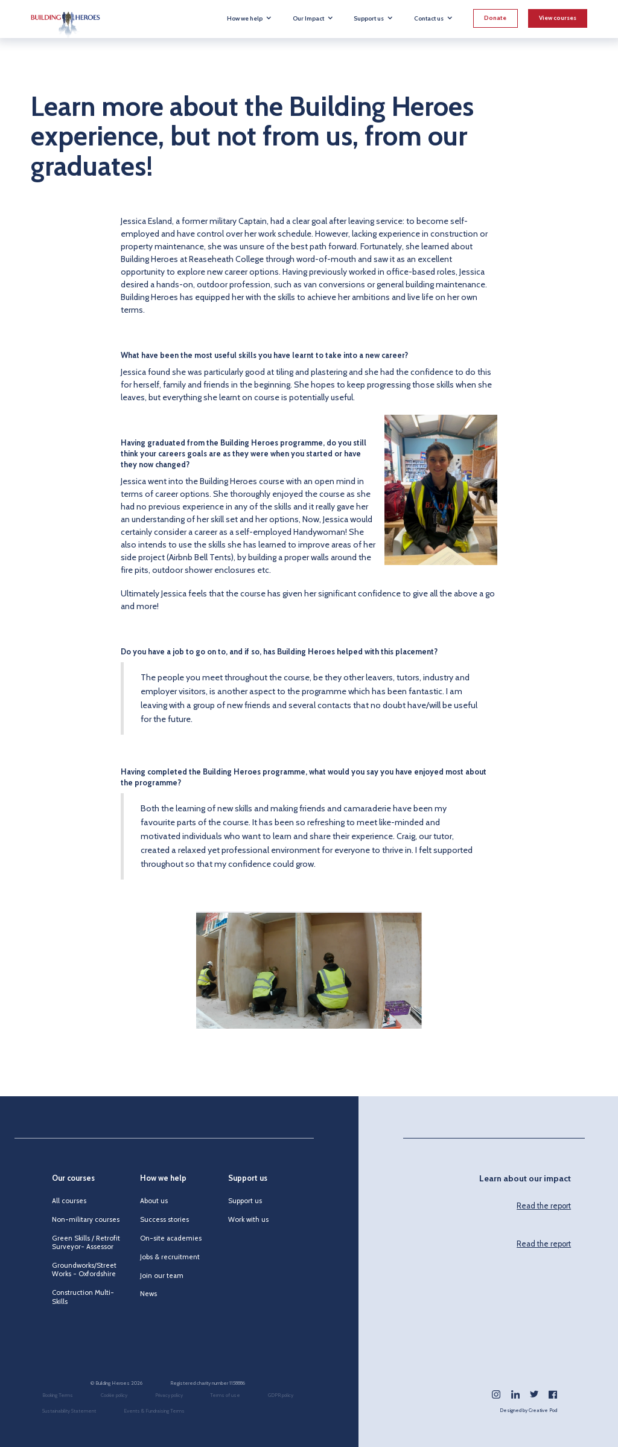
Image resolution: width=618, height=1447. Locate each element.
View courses (557, 18)
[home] (65, 19)
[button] (249, 18)
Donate (495, 18)
